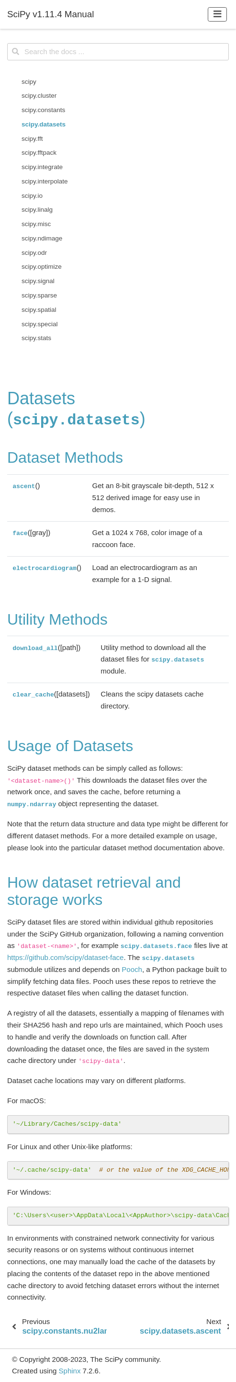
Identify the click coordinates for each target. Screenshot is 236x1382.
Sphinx (70, 1371)
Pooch (132, 969)
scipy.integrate (42, 167)
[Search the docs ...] (118, 51)
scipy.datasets (44, 124)
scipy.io (32, 195)
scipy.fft (32, 138)
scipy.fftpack (39, 152)
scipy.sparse (39, 295)
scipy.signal (38, 281)
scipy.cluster (39, 95)
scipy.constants (43, 110)
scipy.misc (36, 224)
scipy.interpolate (45, 181)
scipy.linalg (37, 209)
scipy (29, 81)
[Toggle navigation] (217, 14)
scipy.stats (36, 338)
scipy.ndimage (42, 238)
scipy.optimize (42, 266)
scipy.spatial (39, 309)
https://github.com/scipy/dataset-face (65, 957)
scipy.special (40, 324)
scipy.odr (34, 252)
